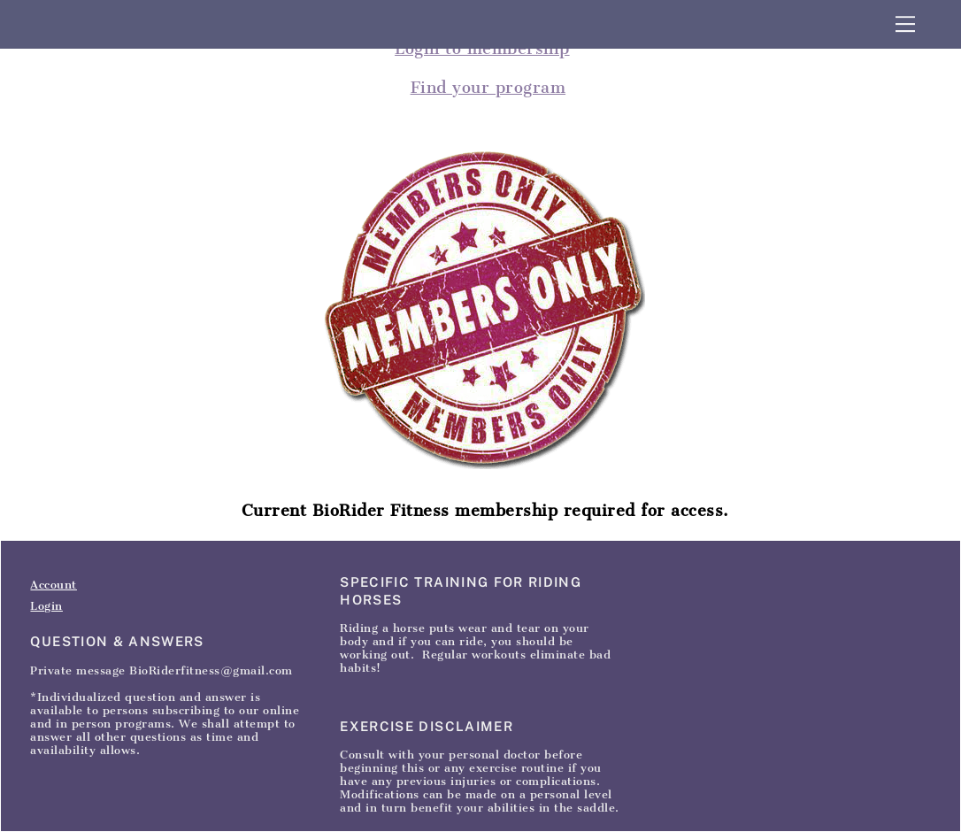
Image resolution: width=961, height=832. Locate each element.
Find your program (488, 87)
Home (47, 518)
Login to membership (482, 48)
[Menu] (905, 24)
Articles (101, 518)
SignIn (216, 518)
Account (53, 584)
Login (46, 605)
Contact (160, 518)
